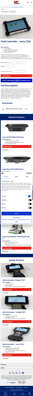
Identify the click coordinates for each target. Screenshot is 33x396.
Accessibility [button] (19, 387)
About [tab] (27, 176)
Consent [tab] (6, 176)
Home (2, 7)
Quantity (3, 66)
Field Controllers (13, 11)
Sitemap (26, 387)
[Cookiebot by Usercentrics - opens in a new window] (26, 173)
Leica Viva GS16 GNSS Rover (13, 169)
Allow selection (16, 217)
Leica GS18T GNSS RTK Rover (13, 137)
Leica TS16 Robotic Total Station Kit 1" (15, 238)
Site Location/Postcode (6, 71)
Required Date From (5, 62)
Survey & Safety (4, 11)
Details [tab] (16, 176)
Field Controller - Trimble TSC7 (14, 312)
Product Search (7, 7)
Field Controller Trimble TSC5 (13, 280)
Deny (16, 221)
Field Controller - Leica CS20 (13, 344)
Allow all (16, 213)
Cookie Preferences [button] (10, 387)
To (18, 62)
